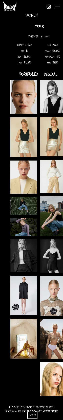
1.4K (46, 36)
